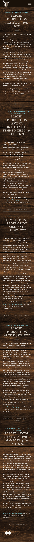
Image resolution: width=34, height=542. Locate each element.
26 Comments (18, 315)
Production (21, 113)
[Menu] (28, 3)
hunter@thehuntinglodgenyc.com (12, 200)
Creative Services (18, 13)
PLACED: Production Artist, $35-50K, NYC (17, 21)
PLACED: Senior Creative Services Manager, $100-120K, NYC (17, 439)
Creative (8, 13)
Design (26, 13)
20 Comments (19, 418)
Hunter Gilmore (23, 104)
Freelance (12, 113)
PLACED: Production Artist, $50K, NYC (17, 332)
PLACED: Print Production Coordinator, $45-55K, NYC (17, 225)
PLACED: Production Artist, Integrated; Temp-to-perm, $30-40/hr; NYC (17, 125)
